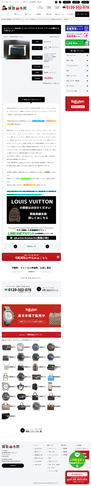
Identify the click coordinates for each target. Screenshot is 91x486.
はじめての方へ (38, 448)
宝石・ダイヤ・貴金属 (77, 80)
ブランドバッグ (77, 55)
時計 (77, 70)
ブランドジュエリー (77, 65)
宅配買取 (76, 2)
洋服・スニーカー (77, 75)
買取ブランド (17, 14)
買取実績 (38, 14)
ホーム (36, 445)
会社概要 (79, 445)
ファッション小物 (77, 91)
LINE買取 (65, 455)
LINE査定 (66, 2)
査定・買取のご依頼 (82, 14)
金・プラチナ (77, 86)
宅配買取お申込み (77, 474)
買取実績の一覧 (31, 246)
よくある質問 (70, 14)
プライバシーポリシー (82, 448)
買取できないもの (59, 14)
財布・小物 (77, 60)
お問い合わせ (38, 464)
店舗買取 (85, 2)
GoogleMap (13, 465)
